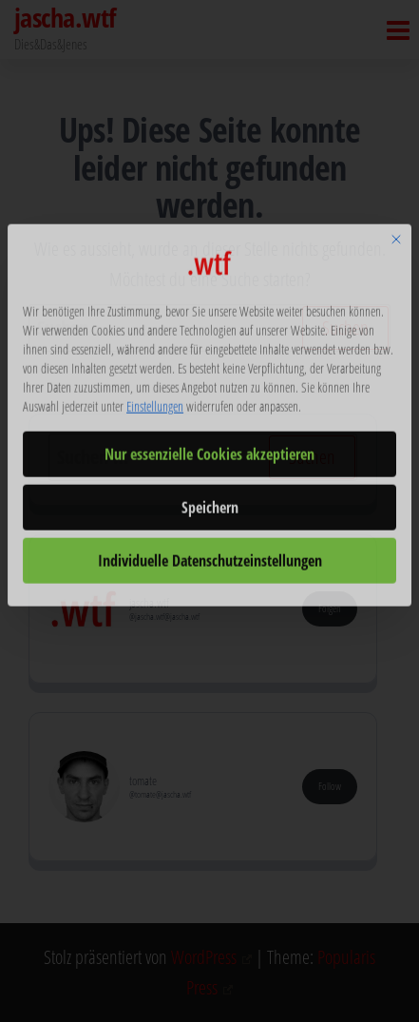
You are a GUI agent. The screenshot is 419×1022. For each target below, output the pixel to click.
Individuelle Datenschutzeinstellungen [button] (210, 494)
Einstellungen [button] (154, 340)
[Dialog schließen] (396, 173)
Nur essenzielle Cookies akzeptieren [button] (209, 387)
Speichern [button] (209, 441)
